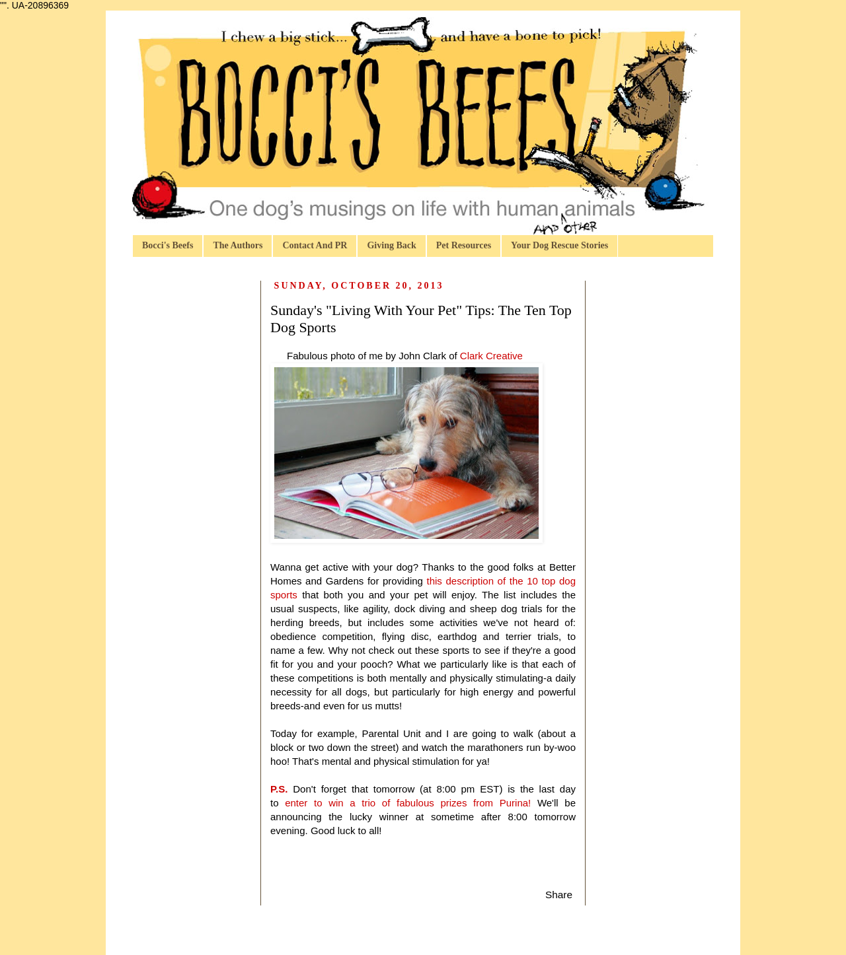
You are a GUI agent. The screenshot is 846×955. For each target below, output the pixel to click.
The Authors (237, 245)
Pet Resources (463, 245)
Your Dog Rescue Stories (559, 245)
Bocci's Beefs (167, 245)
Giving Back (391, 245)
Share (558, 894)
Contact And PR (314, 245)
